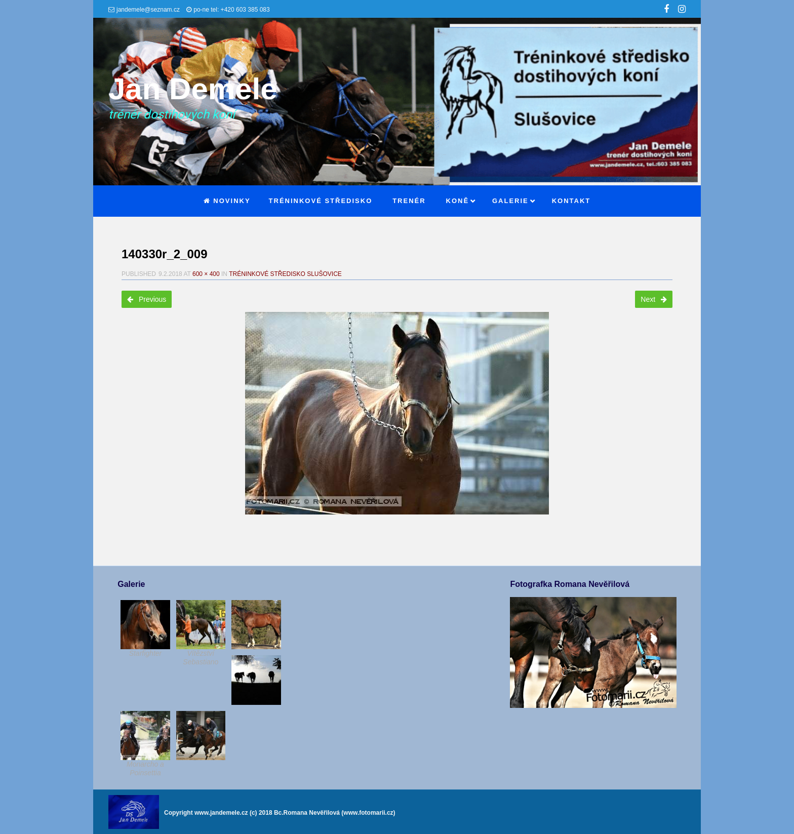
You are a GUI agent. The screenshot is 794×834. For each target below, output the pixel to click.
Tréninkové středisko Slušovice (285, 273)
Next (654, 299)
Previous (146, 299)
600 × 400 (206, 273)
